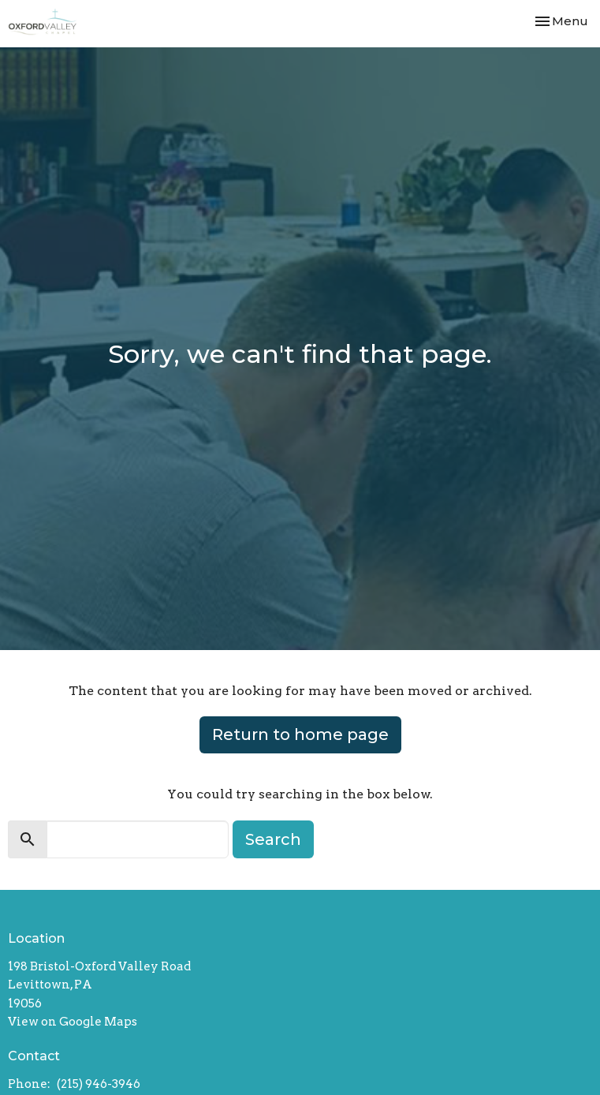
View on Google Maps (72, 1022)
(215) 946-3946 (98, 1084)
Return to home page (300, 734)
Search (273, 839)
